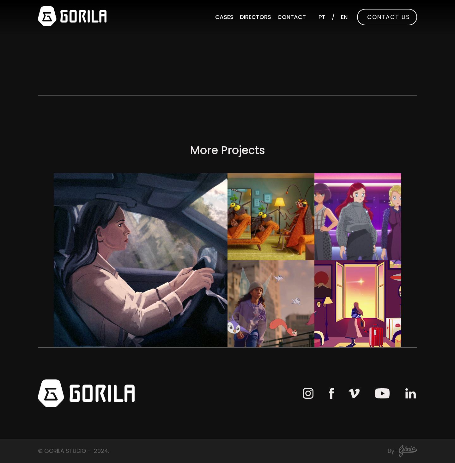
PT (321, 17)
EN (344, 17)
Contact (291, 17)
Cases (224, 17)
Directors (255, 17)
